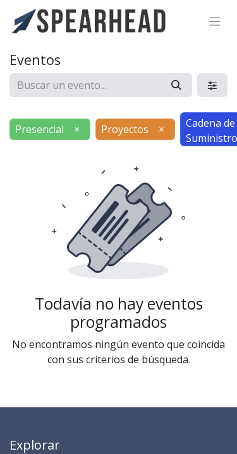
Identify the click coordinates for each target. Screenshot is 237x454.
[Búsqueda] (176, 85)
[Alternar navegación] (215, 21)
